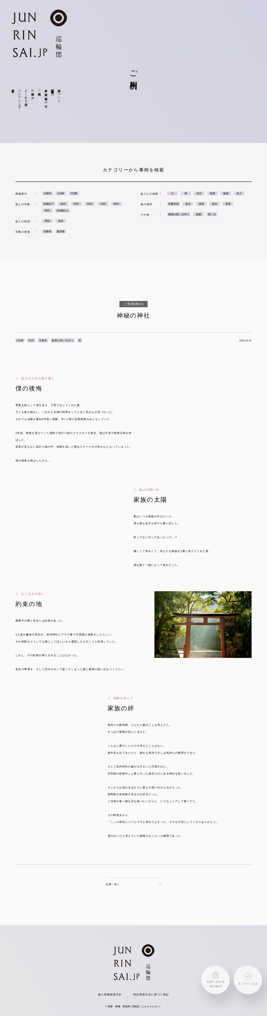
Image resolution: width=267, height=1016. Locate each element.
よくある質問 (26, 94)
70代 (103, 203)
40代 (63, 203)
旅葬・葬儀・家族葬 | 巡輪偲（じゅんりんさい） (135, 1006)
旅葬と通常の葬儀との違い (46, 97)
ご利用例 (39, 89)
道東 (228, 203)
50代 (76, 203)
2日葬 (74, 193)
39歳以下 (48, 203)
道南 (201, 203)
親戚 (226, 193)
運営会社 (13, 87)
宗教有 (47, 231)
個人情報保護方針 (110, 994)
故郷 (198, 214)
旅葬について (59, 94)
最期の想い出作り (178, 214)
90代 (47, 210)
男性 (47, 220)
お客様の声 (32, 91)
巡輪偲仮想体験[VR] (52, 91)
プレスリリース (19, 98)
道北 (188, 203)
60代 (90, 203)
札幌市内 (173, 203)
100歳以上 (62, 210)
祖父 (199, 193)
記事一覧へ (133, 884)
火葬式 (47, 193)
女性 (60, 220)
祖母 (212, 193)
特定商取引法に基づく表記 (151, 994)
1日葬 (60, 193)
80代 (116, 203)
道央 (214, 203)
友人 (239, 193)
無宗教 (61, 231)
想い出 (212, 214)
